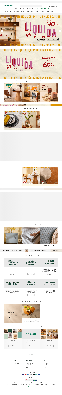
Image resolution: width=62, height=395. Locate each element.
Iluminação (48, 11)
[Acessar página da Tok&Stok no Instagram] (29, 356)
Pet (56, 11)
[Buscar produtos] (31, 6)
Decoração (23, 11)
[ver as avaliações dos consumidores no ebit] (27, 380)
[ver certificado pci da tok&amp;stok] (35, 380)
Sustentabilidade (46, 364)
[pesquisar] (40, 5)
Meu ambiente (37, 8)
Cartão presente (31, 8)
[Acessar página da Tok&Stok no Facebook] (27, 356)
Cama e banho (17, 11)
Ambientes (7, 11)
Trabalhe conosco (46, 363)
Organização (42, 11)
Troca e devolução (28, 364)
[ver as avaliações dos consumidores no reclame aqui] (31, 380)
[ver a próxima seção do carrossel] (2, 31)
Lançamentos (15, 8)
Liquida (48, 8)
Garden (52, 11)
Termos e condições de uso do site (30, 363)
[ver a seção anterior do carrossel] (60, 31)
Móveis (11, 11)
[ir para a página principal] (8, 5)
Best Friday (45, 367)
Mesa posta (28, 11)
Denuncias (15, 364)
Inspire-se (19, 8)
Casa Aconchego (43, 8)
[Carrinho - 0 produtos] (57, 6)
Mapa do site (27, 367)
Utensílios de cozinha (35, 11)
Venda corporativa (25, 8)
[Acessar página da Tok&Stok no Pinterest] (32, 356)
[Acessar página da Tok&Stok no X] (34, 356)
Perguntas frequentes (16, 363)
